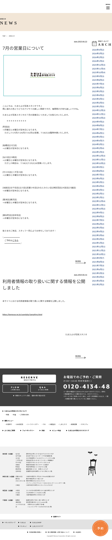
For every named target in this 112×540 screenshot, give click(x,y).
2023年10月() (98, 163)
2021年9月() (98, 258)
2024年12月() (98, 110)
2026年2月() (98, 57)
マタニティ (84, 424)
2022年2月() (98, 239)
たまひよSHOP (36, 522)
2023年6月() (98, 178)
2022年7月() (98, 220)
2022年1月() (98, 243)
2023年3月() (98, 190)
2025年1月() (98, 106)
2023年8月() (98, 171)
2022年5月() (98, 227)
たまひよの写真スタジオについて (15, 411)
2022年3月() (98, 235)
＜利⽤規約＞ (94, 396)
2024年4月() (98, 140)
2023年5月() (98, 182)
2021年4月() (98, 277)
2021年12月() (98, 246)
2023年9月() (98, 167)
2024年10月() (98, 118)
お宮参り (9, 424)
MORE (78, 261)
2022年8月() (98, 216)
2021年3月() (98, 281)
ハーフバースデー (33, 424)
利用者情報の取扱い (35, 532)
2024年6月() (98, 133)
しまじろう (63, 424)
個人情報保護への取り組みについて (59, 532)
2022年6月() (98, 224)
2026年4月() (98, 50)
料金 (14, 415)
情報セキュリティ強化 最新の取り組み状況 (30, 396)
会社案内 (78, 532)
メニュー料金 (56, 430)
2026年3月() (98, 53)
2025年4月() (98, 95)
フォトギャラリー (28, 430)
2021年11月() (98, 250)
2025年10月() (98, 72)
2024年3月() (98, 144)
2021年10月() (98, 254)
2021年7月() (98, 265)
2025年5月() (98, 91)
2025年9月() (98, 76)
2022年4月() (98, 231)
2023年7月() (98, 174)
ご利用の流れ (24, 415)
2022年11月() (98, 205)
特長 (7, 415)
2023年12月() (98, 155)
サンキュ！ (23, 526)
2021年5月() (98, 273)
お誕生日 (53, 424)
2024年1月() (98, 152)
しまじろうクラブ (37, 526)
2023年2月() (98, 193)
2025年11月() (98, 68)
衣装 (43, 430)
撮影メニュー (8, 421)
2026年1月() (98, 61)
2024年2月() (98, 148)
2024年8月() (98, 125)
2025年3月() (98, 99)
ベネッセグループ (9, 522)
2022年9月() (98, 212)
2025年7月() (98, 84)
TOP (3, 36)
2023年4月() (98, 186)
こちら (15, 240)
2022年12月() (98, 201)
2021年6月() (98, 269)
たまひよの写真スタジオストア (78, 430)
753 (44, 424)
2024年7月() (98, 129)
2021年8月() (98, 262)
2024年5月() (98, 137)
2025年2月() (98, 103)
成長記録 (74, 424)
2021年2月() (98, 284)
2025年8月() (98, 80)
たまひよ (23, 522)
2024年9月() (98, 121)
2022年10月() (98, 208)
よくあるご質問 (9, 430)
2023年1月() (98, 197)
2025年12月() (98, 65)
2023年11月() (98, 159)
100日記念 (19, 424)
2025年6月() (98, 87)
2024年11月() (98, 114)
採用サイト (57, 517)
